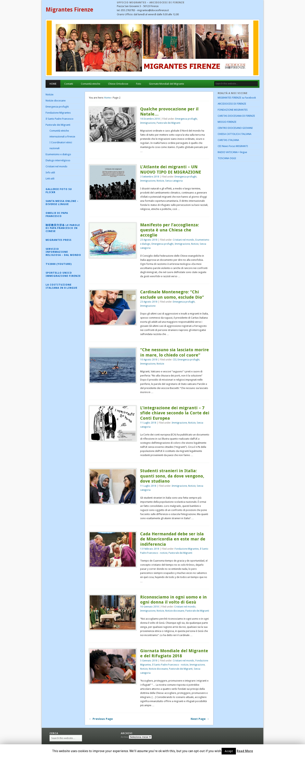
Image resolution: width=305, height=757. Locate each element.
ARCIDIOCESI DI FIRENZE (232, 103)
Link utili (50, 178)
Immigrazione (147, 123)
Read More (245, 751)
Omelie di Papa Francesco (57, 214)
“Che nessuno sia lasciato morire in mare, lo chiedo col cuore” (174, 352)
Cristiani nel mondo (183, 239)
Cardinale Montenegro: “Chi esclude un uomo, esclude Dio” (172, 294)
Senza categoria (174, 180)
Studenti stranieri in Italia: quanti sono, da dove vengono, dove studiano (172, 476)
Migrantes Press (58, 239)
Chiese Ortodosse (118, 83)
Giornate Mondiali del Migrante (166, 83)
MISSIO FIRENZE (227, 121)
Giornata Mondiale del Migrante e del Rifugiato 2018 (174, 653)
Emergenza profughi (186, 118)
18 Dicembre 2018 (150, 118)
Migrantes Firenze (69, 9)
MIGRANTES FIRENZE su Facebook (237, 97)
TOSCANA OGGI (227, 158)
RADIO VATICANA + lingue (232, 152)
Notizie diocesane (174, 610)
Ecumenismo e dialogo (58, 154)
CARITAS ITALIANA (228, 140)
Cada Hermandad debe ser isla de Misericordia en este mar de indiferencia (172, 539)
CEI (174, 359)
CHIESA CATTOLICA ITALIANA (234, 134)
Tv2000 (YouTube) (59, 263)
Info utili (50, 172)
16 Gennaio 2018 (149, 606)
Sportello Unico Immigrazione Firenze (63, 274)
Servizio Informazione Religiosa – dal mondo (63, 251)
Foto (138, 83)
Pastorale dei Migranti (168, 123)
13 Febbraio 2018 (149, 548)
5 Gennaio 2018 (148, 660)
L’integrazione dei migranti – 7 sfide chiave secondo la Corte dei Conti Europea (174, 413)
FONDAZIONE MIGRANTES (233, 109)
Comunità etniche (90, 83)
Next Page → (200, 719)
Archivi (124, 736)
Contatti (68, 83)
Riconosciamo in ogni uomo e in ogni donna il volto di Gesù (173, 600)
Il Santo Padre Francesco (59, 118)
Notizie (160, 180)
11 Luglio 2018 (148, 422)
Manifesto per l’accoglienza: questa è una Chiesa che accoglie (169, 230)
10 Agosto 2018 (148, 359)
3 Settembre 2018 (149, 176)
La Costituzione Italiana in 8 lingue (61, 286)
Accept (229, 751)
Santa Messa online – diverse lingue (62, 203)
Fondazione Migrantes (187, 548)
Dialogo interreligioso (58, 160)
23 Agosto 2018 (148, 239)
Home (107, 97)
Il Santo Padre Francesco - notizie (170, 664)
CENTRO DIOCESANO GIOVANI (235, 127)
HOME (53, 83)
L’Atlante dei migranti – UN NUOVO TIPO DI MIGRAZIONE (170, 169)
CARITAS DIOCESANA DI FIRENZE (236, 115)
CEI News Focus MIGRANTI (233, 146)
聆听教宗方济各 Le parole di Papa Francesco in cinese (63, 228)
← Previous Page (101, 719)
